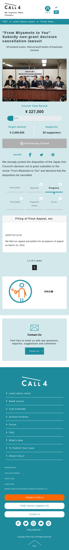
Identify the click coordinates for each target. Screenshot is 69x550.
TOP (5, 21)
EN (56, 12)
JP (56, 7)
